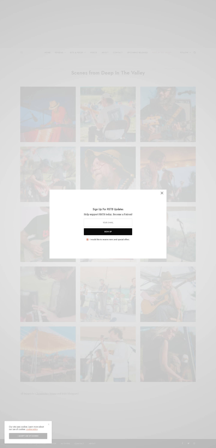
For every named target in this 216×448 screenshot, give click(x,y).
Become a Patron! (122, 214)
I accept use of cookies (28, 436)
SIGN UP (108, 231)
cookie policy (32, 429)
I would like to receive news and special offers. (110, 239)
